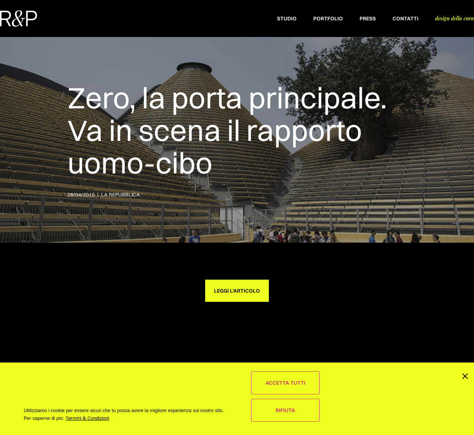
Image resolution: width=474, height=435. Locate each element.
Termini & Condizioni (87, 418)
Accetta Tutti (286, 383)
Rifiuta (285, 410)
